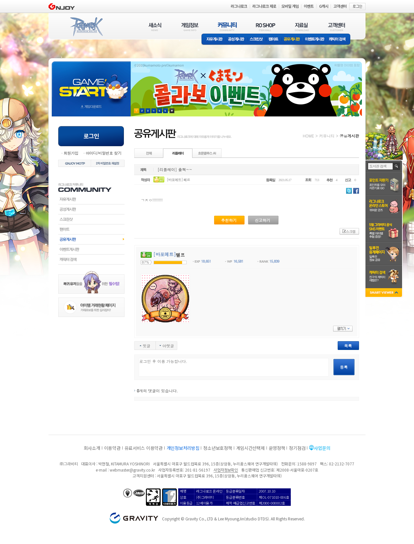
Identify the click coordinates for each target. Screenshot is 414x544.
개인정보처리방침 (183, 448)
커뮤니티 (326, 135)
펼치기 (343, 329)
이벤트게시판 (315, 40)
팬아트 (273, 40)
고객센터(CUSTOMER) (336, 26)
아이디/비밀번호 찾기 (103, 153)
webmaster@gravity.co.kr (132, 470)
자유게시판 (213, 40)
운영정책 (277, 448)
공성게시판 (236, 40)
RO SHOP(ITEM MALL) (265, 26)
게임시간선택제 (250, 448)
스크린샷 (256, 40)
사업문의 (322, 448)
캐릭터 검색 (339, 40)
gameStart (91, 82)
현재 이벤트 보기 (171, 110)
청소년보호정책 (217, 448)
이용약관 (112, 448)
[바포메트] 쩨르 (178, 179)
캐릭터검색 (91, 259)
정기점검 (297, 448)
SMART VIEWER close (384, 293)
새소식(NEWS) (154, 26)
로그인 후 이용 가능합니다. (234, 367)
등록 (344, 367)
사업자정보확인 (225, 470)
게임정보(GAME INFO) (190, 26)
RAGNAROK (86, 27)
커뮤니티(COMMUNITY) (227, 26)
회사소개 (92, 448)
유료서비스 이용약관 (144, 448)
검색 (396, 166)
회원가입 (70, 153)
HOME (308, 135)
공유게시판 (292, 40)
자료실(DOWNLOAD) (301, 26)
